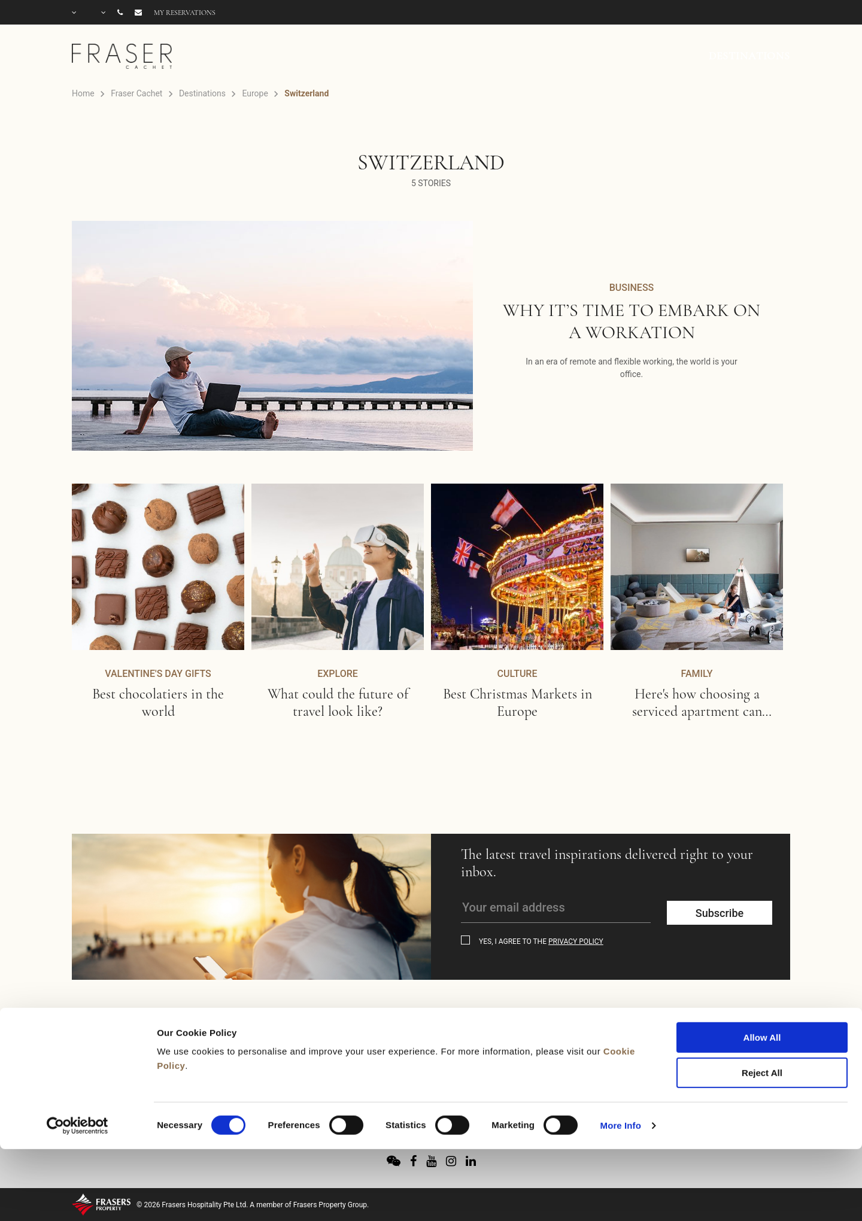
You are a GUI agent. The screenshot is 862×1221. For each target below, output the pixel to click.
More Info (620, 1056)
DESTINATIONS (749, 56)
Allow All (762, 968)
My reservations (185, 12)
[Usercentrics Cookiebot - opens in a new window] (77, 1056)
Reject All (762, 1003)
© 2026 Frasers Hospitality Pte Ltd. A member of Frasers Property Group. (252, 1205)
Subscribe (719, 913)
